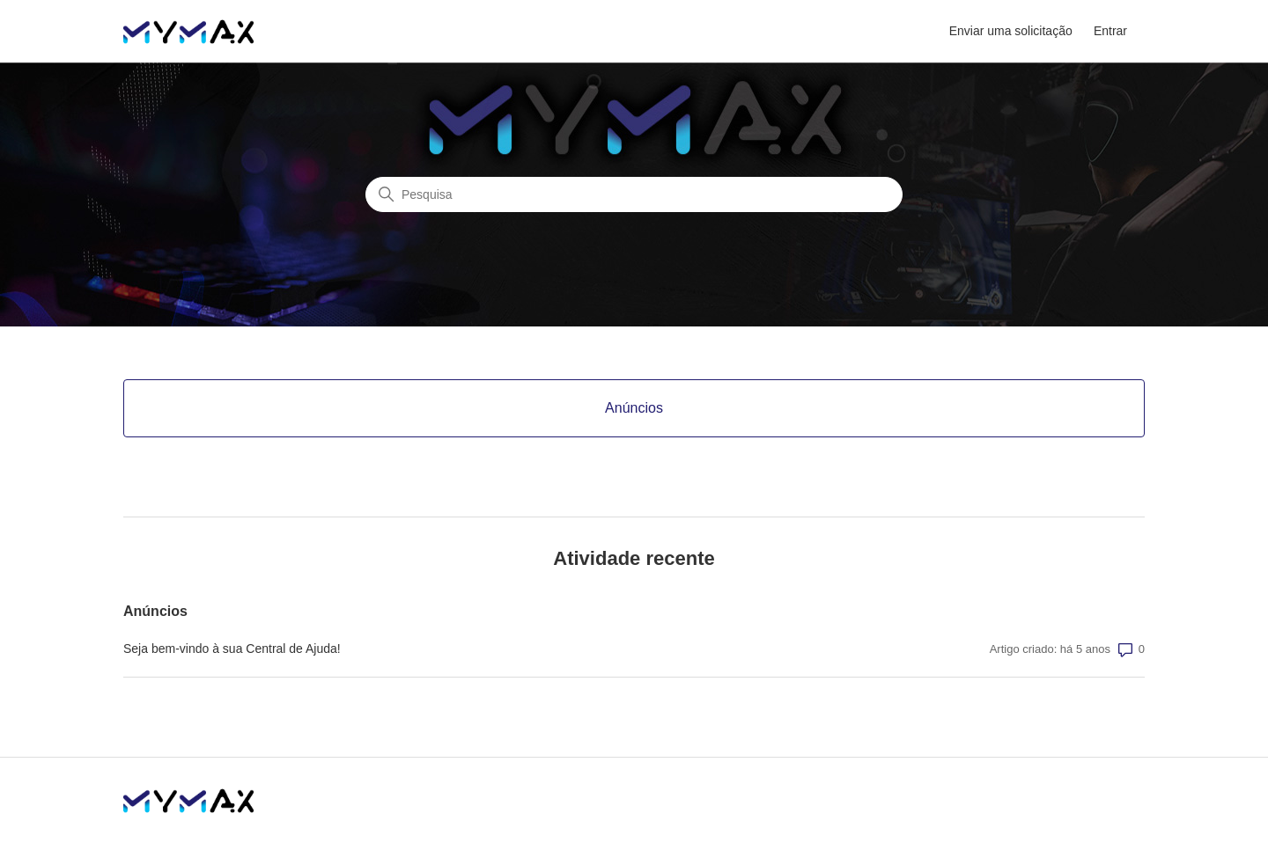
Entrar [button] (1110, 31)
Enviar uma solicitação (1011, 31)
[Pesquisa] (634, 194)
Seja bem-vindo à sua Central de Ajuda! (232, 648)
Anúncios (155, 611)
